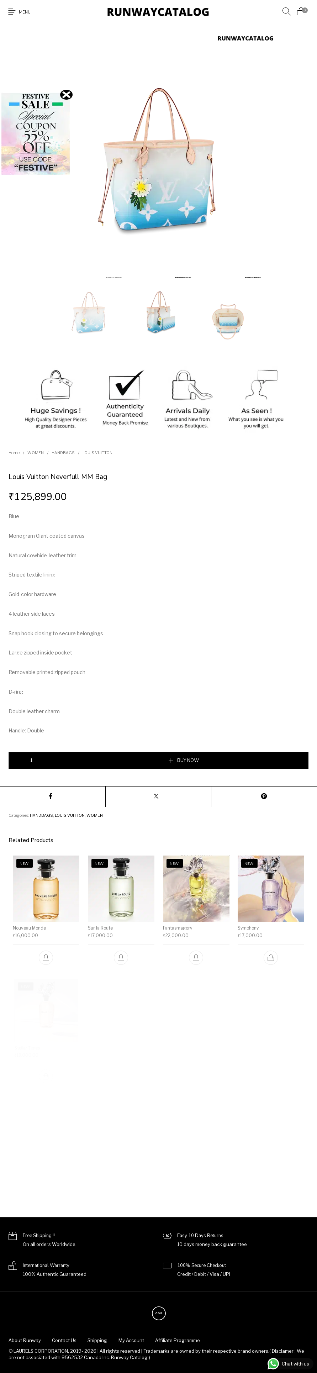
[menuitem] (24, 1340)
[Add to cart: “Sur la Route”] (121, 955)
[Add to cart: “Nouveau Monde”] (46, 958)
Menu (25, 12)
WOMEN (35, 452)
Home (14, 452)
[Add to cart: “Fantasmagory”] (196, 955)
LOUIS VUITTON (97, 452)
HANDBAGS (63, 452)
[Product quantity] (34, 760)
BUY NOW (188, 760)
